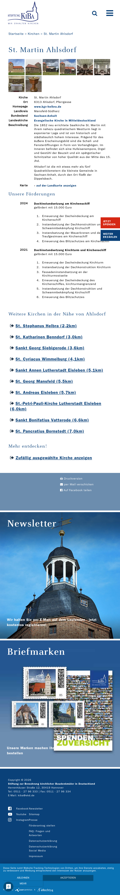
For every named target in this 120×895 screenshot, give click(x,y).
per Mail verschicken (77, 484)
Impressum (36, 856)
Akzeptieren (60, 883)
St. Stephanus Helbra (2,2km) (46, 325)
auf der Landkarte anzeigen (56, 185)
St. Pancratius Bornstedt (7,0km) (50, 431)
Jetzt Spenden (109, 223)
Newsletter (36, 808)
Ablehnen (20, 883)
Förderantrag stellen (42, 825)
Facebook (22, 808)
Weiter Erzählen (110, 235)
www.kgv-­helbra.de (47, 106)
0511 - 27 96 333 (26, 791)
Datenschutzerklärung (43, 840)
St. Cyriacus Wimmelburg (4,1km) (50, 359)
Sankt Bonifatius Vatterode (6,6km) (52, 420)
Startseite (16, 34)
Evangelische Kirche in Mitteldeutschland (65, 120)
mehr (99, 883)
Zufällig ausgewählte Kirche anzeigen (54, 457)
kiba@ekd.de (26, 795)
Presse (33, 819)
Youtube (21, 814)
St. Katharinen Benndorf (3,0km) (49, 336)
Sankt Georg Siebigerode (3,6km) (50, 347)
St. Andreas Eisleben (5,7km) (46, 392)
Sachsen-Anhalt (45, 116)
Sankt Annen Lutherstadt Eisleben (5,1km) (59, 370)
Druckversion (71, 478)
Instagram (22, 819)
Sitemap (34, 814)
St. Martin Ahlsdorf (58, 34)
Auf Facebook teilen (76, 490)
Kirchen (34, 34)
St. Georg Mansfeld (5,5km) (44, 381)
